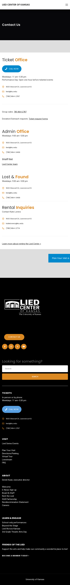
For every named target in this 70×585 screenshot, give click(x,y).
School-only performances (14, 522)
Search (35, 376)
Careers (5, 505)
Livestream (7, 459)
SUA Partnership (9, 499)
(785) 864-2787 (13, 96)
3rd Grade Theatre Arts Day (14, 532)
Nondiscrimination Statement (15, 502)
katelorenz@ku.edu (14, 223)
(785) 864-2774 (13, 228)
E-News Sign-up (9, 490)
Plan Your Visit (8, 450)
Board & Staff (8, 493)
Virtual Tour (7, 456)
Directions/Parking (10, 453)
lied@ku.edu (11, 91)
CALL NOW (12, 68)
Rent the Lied (8, 496)
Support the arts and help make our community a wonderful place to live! (35, 549)
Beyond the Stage (10, 525)
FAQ (4, 462)
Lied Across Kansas (11, 528)
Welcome (6, 487)
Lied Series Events (10, 443)
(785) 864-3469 (13, 152)
